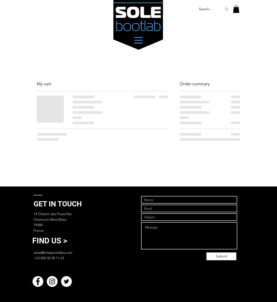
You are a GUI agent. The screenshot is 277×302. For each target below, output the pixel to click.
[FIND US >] (50, 240)
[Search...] (205, 9)
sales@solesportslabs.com (53, 253)
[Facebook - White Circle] (37, 281)
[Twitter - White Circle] (66, 281)
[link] (236, 9)
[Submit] (221, 256)
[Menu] (138, 40)
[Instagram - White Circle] (52, 281)
